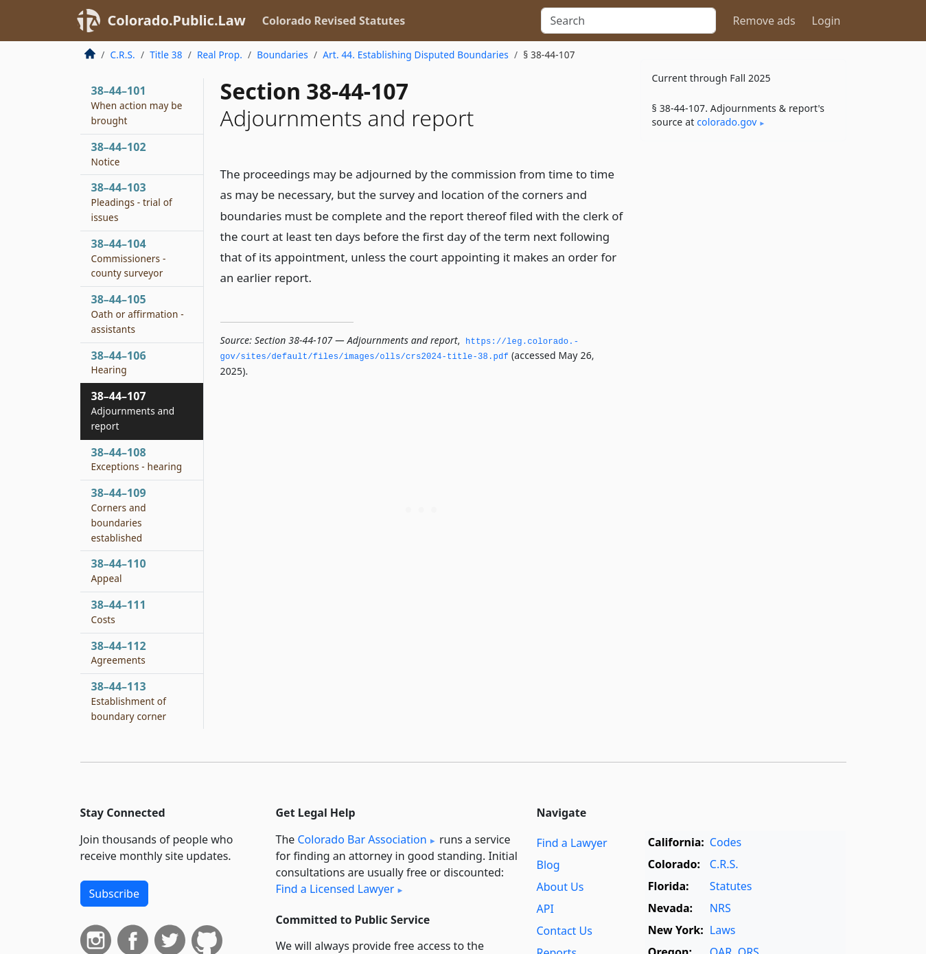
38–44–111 (118, 611)
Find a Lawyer (572, 842)
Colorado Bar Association (361, 839)
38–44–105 (137, 314)
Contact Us (564, 930)
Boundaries (282, 54)
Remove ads (763, 20)
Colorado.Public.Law (177, 20)
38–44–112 (118, 652)
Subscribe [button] (114, 893)
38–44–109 (118, 514)
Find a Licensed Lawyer (335, 888)
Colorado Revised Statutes (333, 20)
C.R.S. (123, 54)
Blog (548, 864)
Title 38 (166, 54)
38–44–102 (118, 153)
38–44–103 (131, 202)
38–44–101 (137, 105)
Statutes (731, 886)
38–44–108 (137, 459)
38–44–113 (129, 701)
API (545, 908)
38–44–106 (118, 362)
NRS (720, 908)
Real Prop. (219, 54)
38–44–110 (118, 570)
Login (826, 20)
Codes (725, 842)
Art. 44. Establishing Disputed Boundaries (416, 54)
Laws (723, 930)
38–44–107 (133, 410)
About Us (560, 886)
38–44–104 (128, 258)
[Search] (628, 21)
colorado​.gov (726, 121)
